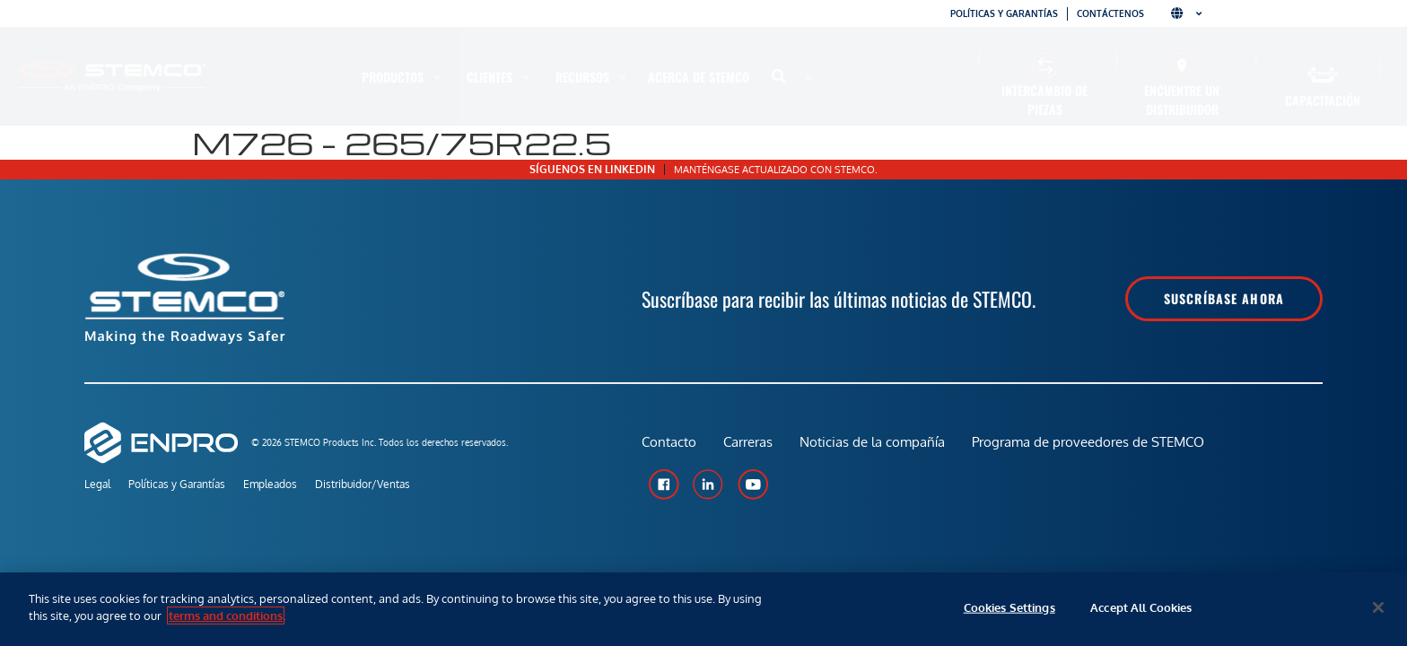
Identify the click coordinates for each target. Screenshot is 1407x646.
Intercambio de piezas (1044, 99)
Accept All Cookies (1141, 607)
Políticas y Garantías (176, 484)
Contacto (669, 441)
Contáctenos (1110, 13)
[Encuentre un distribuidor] (1182, 65)
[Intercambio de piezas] (1045, 65)
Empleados (270, 484)
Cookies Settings (1009, 607)
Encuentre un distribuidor (1181, 99)
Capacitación (1322, 100)
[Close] (1378, 607)
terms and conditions (226, 615)
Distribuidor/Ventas (362, 484)
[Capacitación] (1323, 75)
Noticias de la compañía (872, 441)
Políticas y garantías (1004, 13)
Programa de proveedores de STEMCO (1088, 441)
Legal (97, 484)
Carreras (748, 441)
